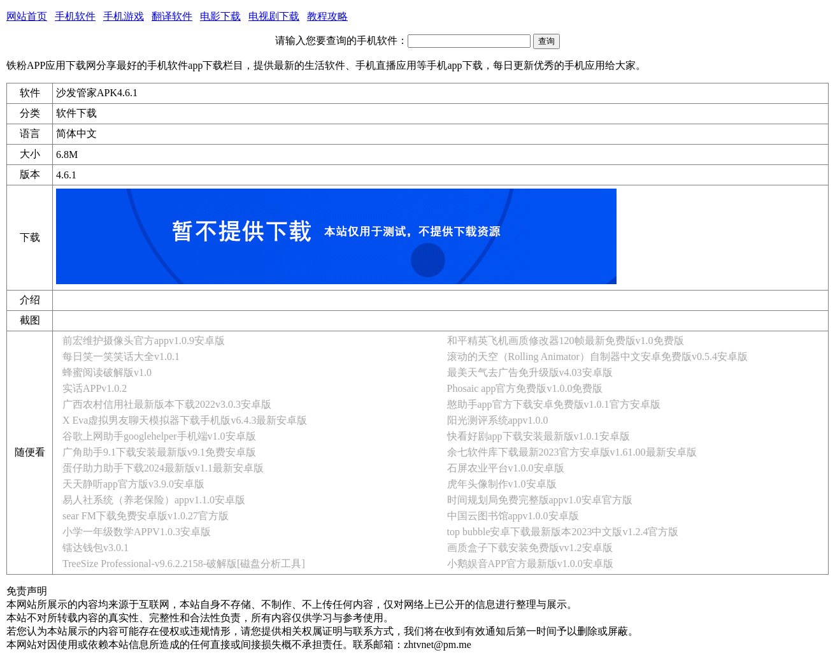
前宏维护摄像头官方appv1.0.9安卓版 (143, 340)
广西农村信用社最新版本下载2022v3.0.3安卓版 (166, 404)
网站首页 (26, 16)
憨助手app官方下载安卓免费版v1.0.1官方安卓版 (553, 404)
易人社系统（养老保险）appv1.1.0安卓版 (153, 499)
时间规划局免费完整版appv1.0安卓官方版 (539, 499)
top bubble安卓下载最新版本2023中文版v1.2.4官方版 (563, 531)
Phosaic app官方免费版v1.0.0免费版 (525, 388)
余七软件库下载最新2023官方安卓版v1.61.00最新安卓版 (572, 452)
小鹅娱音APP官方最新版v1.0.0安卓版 (530, 563)
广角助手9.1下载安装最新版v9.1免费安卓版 (159, 452)
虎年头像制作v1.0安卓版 (502, 484)
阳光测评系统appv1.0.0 (497, 420)
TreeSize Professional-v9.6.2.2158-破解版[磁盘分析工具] (183, 563)
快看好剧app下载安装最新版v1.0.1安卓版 (538, 436)
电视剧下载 (273, 16)
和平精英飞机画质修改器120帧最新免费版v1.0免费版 (565, 340)
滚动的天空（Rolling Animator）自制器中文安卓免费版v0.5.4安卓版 (597, 356)
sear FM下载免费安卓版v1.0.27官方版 (145, 515)
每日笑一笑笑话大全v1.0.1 (121, 356)
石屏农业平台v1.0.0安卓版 (505, 468)
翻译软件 (172, 16)
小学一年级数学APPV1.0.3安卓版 (136, 531)
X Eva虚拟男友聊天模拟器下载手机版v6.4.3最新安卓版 (184, 420)
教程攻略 (327, 16)
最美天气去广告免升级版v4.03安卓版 (530, 372)
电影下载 (220, 16)
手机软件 (75, 16)
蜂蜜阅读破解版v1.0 (107, 372)
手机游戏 (123, 16)
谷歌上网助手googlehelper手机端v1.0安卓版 (159, 436)
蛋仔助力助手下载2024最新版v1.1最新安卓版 (163, 468)
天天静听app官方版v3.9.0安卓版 (133, 484)
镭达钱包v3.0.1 (95, 547)
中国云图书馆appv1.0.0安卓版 (513, 515)
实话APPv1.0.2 (94, 388)
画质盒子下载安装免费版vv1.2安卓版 (530, 547)
